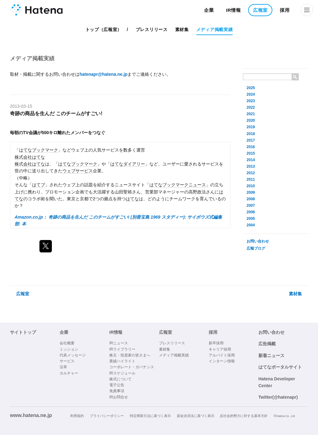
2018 (251, 134)
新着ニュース (271, 355)
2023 (251, 101)
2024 (251, 94)
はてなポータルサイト (280, 367)
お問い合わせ (258, 241)
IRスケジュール (122, 373)
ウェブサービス (77, 170)
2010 (251, 186)
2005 (251, 218)
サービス (67, 361)
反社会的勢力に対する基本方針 (244, 416)
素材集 (182, 29)
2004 (251, 225)
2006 (251, 212)
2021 (251, 114)
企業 (209, 10)
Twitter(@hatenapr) (278, 397)
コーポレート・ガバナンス (131, 367)
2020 (251, 120)
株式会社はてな (30, 157)
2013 (251, 166)
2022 (251, 107)
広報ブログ (256, 248)
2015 (251, 153)
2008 (251, 199)
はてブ (38, 184)
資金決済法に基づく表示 (195, 416)
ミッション (69, 349)
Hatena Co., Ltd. (285, 416)
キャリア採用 (220, 349)
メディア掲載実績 (214, 29)
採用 (284, 10)
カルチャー (69, 373)
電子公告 (116, 385)
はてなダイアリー (127, 163)
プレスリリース (152, 29)
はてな (132, 198)
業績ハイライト (122, 361)
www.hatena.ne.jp (31, 415)
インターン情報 (222, 361)
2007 (251, 205)
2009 (251, 192)
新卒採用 (216, 343)
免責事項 (116, 391)
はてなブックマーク (38, 149)
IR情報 (233, 10)
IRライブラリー (122, 349)
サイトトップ (23, 332)
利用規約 (77, 416)
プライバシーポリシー (107, 416)
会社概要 (67, 343)
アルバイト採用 (222, 355)
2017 (251, 140)
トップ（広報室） (103, 29)
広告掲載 (267, 343)
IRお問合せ (118, 397)
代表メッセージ (73, 355)
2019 (251, 127)
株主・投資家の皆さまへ (129, 355)
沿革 (63, 367)
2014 (251, 160)
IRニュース (118, 343)
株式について (120, 379)
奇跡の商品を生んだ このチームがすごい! (56, 113)
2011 (251, 179)
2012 (251, 173)
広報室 (260, 10)
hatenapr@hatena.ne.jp (103, 74)
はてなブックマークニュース (177, 184)
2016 (251, 147)
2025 (251, 88)
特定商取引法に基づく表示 (150, 416)
